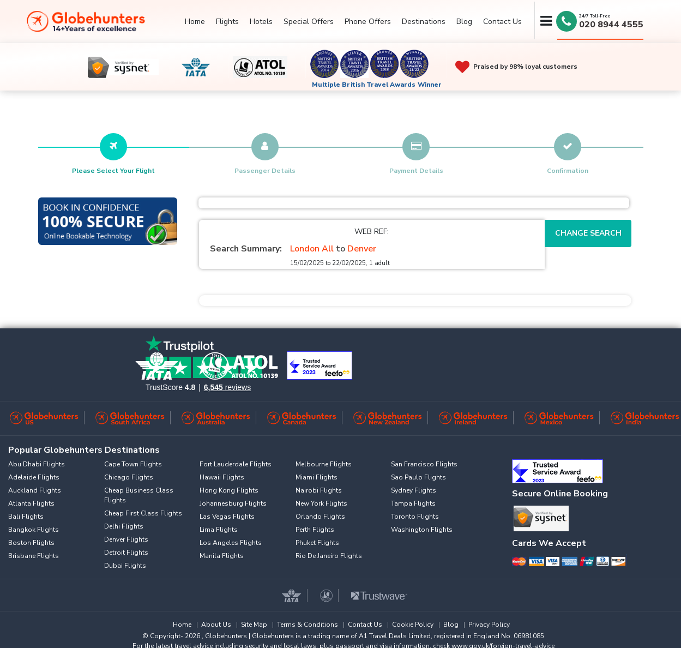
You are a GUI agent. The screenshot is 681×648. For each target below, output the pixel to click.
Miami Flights (317, 477)
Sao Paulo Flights (418, 477)
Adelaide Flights (33, 477)
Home (195, 21)
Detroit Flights (126, 552)
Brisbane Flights (33, 555)
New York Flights (321, 503)
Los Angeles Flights (231, 542)
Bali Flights (26, 516)
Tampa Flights (413, 503)
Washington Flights (422, 529)
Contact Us (502, 21)
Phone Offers (368, 21)
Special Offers (309, 21)
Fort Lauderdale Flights (236, 464)
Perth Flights (315, 529)
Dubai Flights (125, 565)
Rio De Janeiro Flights (329, 555)
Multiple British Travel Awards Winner (377, 84)
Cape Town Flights (133, 464)
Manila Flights (222, 555)
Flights (227, 21)
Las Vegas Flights (227, 516)
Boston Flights (31, 542)
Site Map (254, 624)
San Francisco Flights (424, 464)
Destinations (423, 21)
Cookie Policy (412, 624)
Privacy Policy (489, 624)
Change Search (588, 233)
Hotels (261, 21)
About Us (216, 624)
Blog (464, 21)
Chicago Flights (128, 477)
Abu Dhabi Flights (36, 464)
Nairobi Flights (319, 490)
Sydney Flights (413, 490)
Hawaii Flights (222, 477)
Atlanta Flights (31, 503)
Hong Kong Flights (229, 490)
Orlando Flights (320, 516)
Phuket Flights (317, 542)
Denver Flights (126, 539)
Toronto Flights (415, 516)
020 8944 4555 (611, 24)
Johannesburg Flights (233, 503)
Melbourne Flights (324, 464)
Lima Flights (219, 529)
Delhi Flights (123, 526)
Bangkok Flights (33, 529)
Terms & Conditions (307, 624)
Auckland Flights (34, 490)
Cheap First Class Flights (143, 513)
